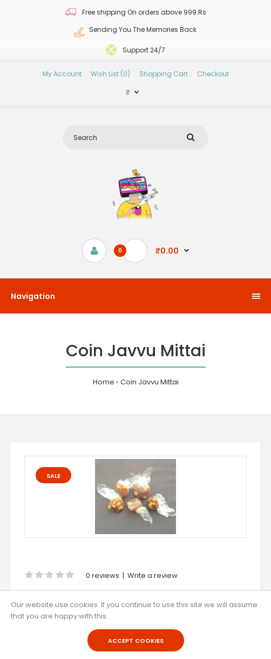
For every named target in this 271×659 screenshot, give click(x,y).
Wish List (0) (110, 73)
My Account (62, 73)
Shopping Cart (163, 73)
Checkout (213, 73)
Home (103, 382)
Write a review (152, 575)
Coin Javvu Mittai (149, 382)
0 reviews (102, 575)
